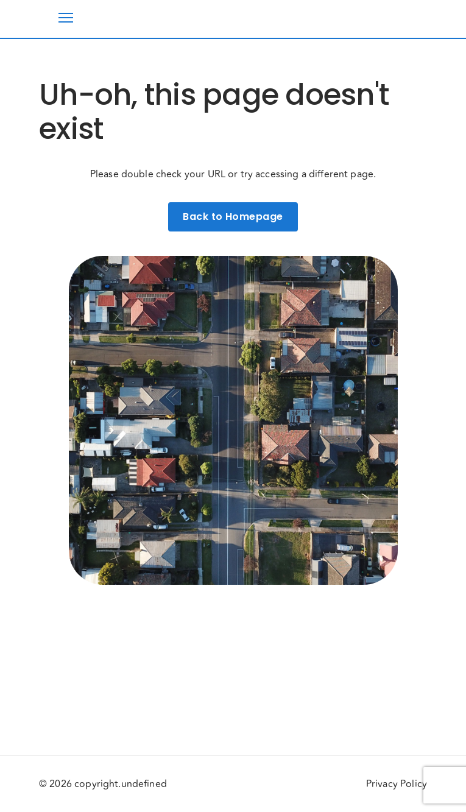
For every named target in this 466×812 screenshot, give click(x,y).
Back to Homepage (232, 216)
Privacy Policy (396, 784)
